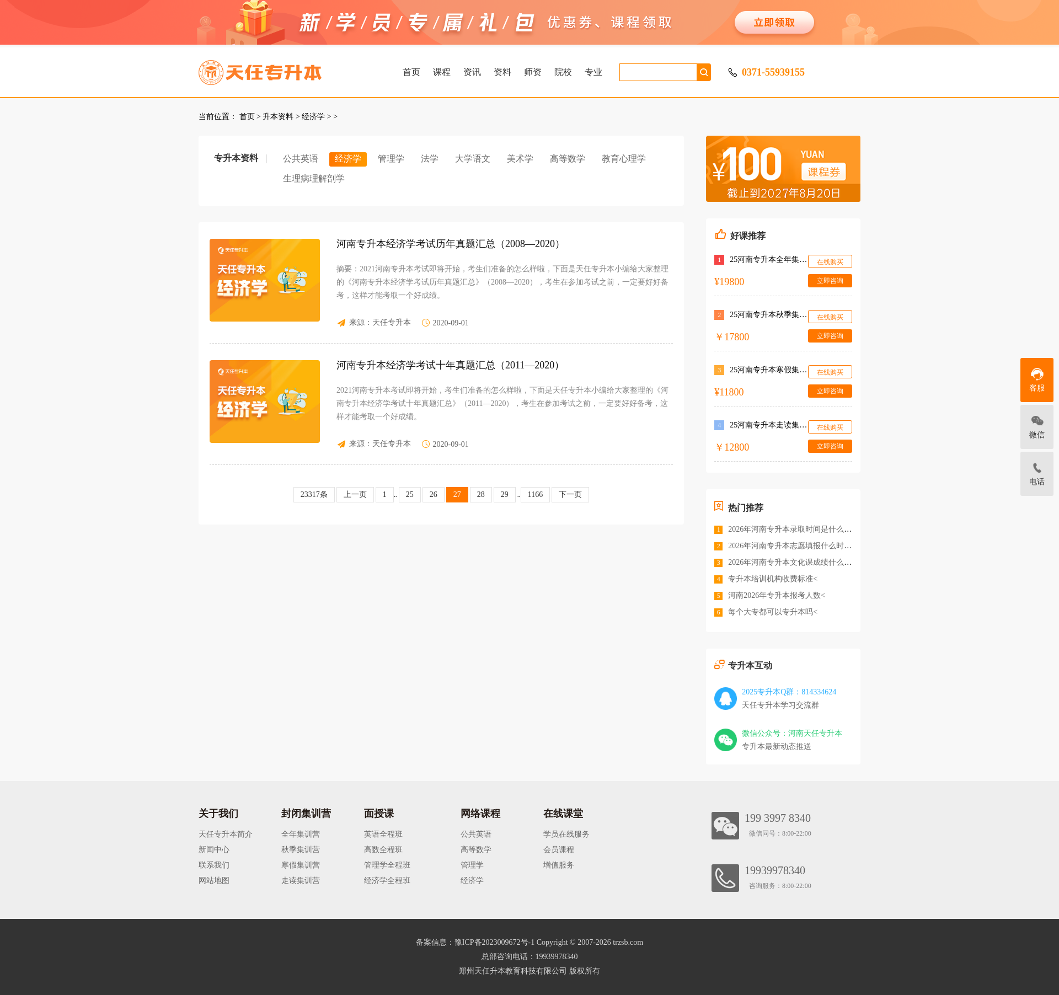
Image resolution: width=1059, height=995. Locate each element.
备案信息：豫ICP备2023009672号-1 (475, 942)
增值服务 (558, 865)
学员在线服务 (566, 834)
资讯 (472, 72)
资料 (502, 72)
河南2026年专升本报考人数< (776, 595)
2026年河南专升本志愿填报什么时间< (792, 546)
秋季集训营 (300, 850)
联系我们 (214, 865)
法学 (429, 158)
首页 (411, 72)
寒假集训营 (300, 865)
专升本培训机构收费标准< (772, 579)
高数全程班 (383, 850)
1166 (535, 494)
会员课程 (558, 850)
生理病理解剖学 (314, 178)
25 (410, 494)
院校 (563, 72)
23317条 (314, 494)
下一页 (570, 494)
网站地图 (214, 880)
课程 (442, 72)
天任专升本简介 (226, 834)
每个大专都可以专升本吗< (772, 612)
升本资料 (278, 117)
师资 (533, 72)
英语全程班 (383, 834)
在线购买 (830, 262)
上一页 (355, 494)
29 (505, 494)
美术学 (520, 158)
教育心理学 (624, 158)
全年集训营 (300, 834)
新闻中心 (214, 850)
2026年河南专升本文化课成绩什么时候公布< (803, 562)
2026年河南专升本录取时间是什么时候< (796, 529)
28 (481, 494)
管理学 (391, 158)
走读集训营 (300, 880)
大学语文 (472, 158)
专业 (593, 72)
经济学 (313, 117)
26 (433, 494)
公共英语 (300, 158)
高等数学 (567, 158)
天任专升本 (391, 322)
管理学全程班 (387, 865)
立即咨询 (830, 281)
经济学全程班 (387, 880)
